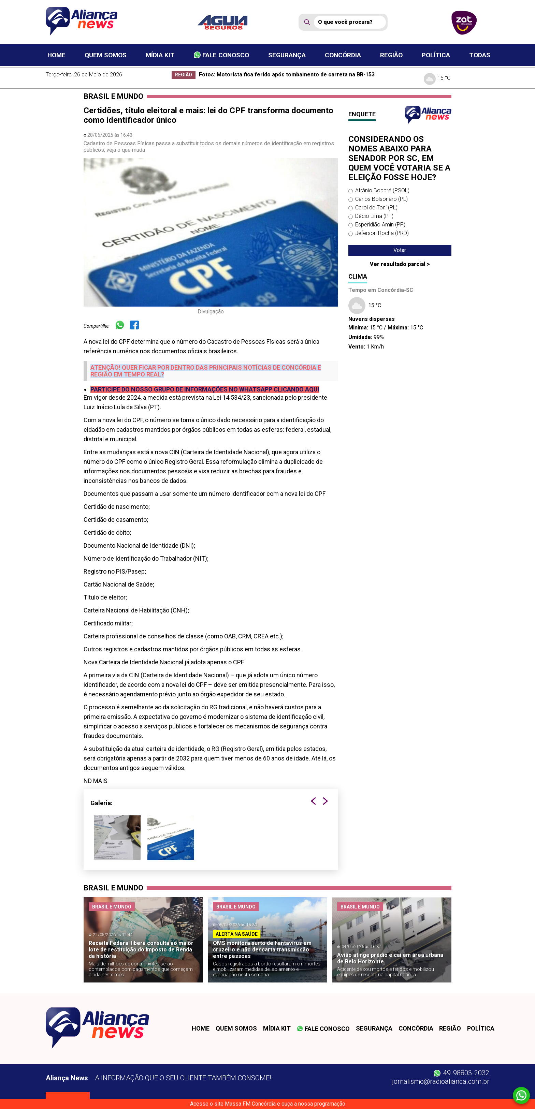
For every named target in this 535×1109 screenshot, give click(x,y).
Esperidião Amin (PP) (380, 224)
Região (391, 55)
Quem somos (106, 55)
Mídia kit (160, 55)
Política (436, 55)
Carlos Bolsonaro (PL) (381, 199)
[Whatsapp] (122, 326)
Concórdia (343, 55)
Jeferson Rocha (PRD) (382, 233)
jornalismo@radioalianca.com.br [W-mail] (440, 1081)
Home (56, 55)
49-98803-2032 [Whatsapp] (461, 1072)
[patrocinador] (227, 22)
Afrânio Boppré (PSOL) (382, 190)
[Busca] (350, 22)
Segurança (287, 55)
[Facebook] (137, 326)
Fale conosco (221, 55)
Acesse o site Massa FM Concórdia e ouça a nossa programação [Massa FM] (267, 1103)
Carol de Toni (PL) (376, 207)
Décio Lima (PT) (374, 216)
